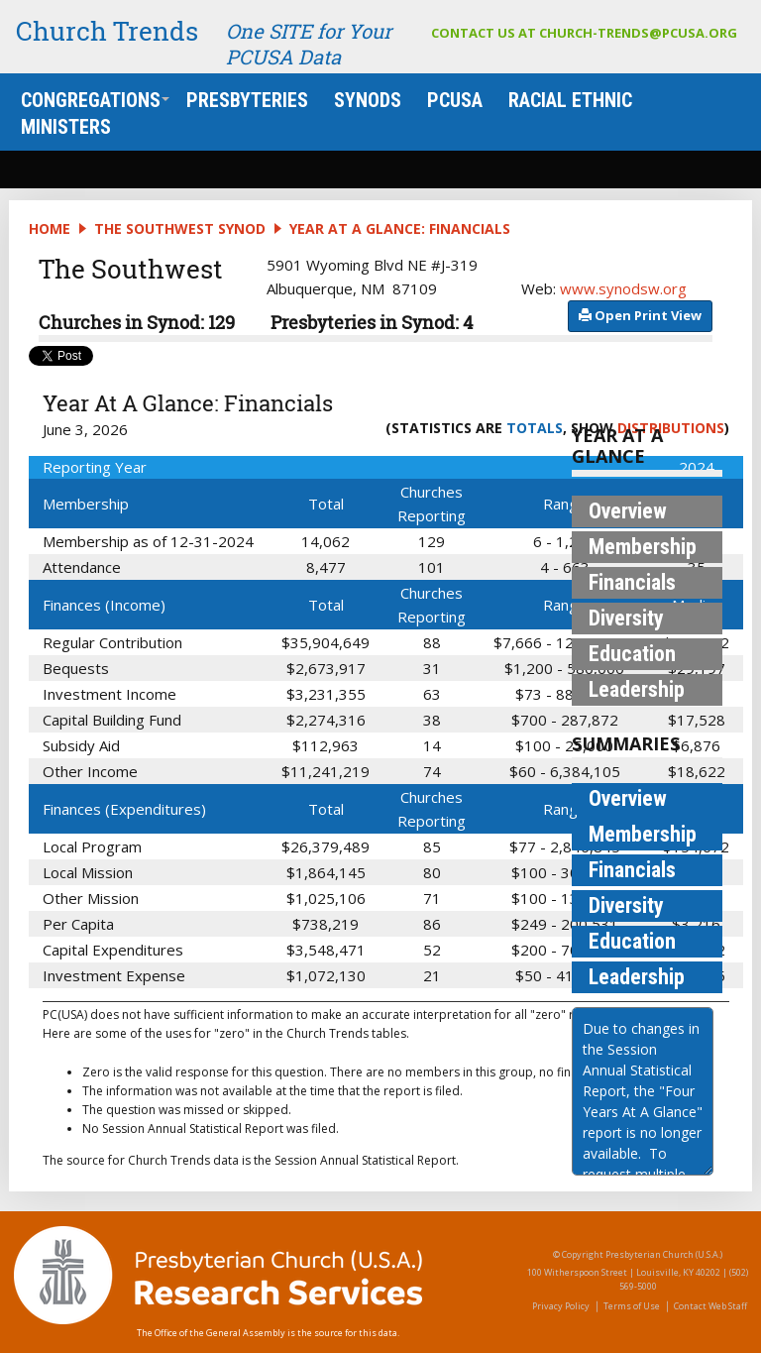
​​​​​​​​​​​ (640, 314)
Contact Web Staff (710, 1305)
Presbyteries (247, 100)
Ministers (66, 127)
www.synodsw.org (623, 288)
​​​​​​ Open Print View (640, 315)
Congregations (95, 100)
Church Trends (107, 31)
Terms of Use (631, 1305)
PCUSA (455, 100)
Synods (367, 100)
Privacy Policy (561, 1305)
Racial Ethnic (570, 100)
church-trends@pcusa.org (638, 33)
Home (49, 228)
